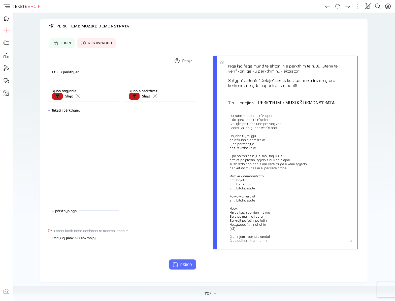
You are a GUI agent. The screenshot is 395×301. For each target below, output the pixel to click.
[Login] (388, 6)
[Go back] (327, 6)
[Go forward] (348, 6)
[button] (6, 6)
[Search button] (378, 6)
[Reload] (338, 6)
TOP (210, 293)
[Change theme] (368, 6)
